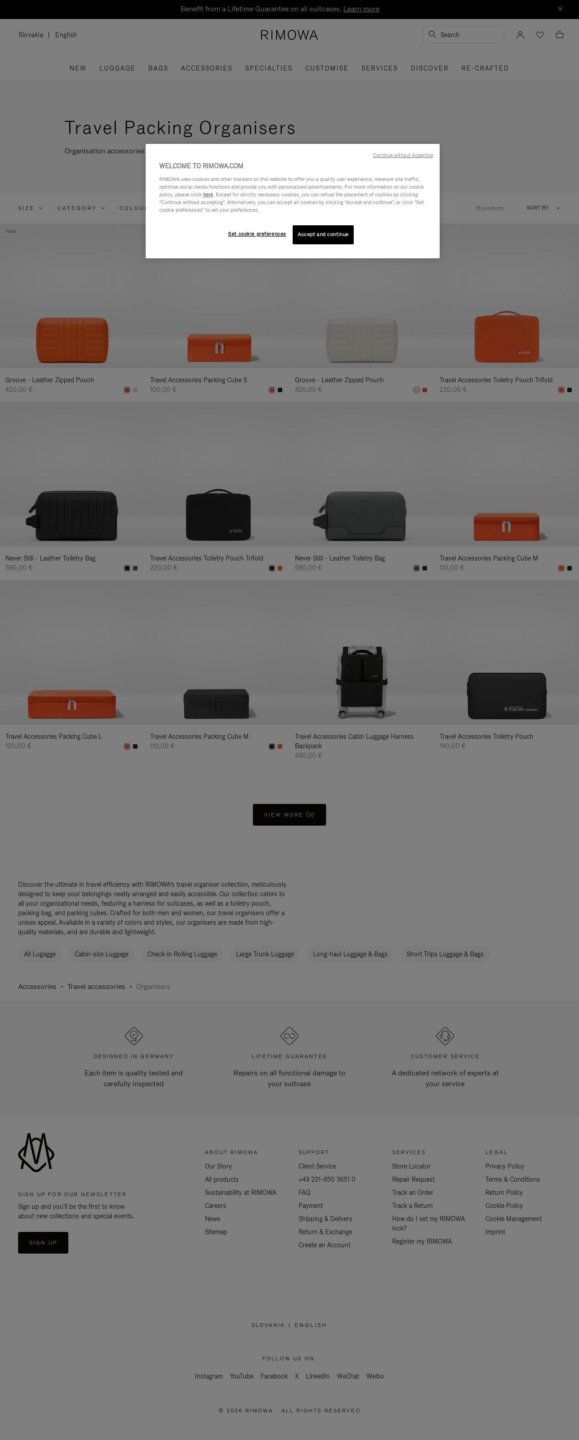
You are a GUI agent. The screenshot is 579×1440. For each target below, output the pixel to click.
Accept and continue (323, 234)
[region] (293, 201)
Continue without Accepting (403, 155)
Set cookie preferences (257, 234)
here (208, 194)
